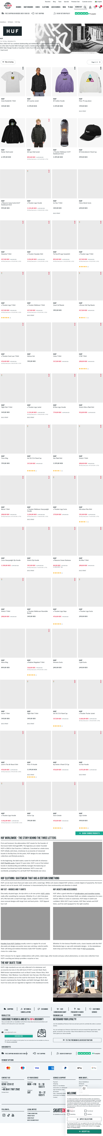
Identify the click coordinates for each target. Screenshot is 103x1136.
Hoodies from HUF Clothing (10, 943)
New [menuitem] (64, 7)
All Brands (81, 1083)
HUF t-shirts (45, 893)
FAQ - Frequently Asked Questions (77, 1012)
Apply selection (84, 1119)
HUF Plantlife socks (8, 863)
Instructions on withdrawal (60, 1087)
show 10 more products (89, 833)
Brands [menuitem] (18, 7)
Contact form (5, 1092)
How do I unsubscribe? (12, 1041)
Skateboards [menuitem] (28, 7)
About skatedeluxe (84, 1082)
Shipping (8, 1009)
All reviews (56, 1091)
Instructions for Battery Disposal (61, 1095)
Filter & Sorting (7, 62)
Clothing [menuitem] (45, 7)
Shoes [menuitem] (37, 7)
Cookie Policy (30, 1118)
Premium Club (58, 1016)
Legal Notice (32, 1110)
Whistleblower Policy (33, 1120)
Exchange (43, 1009)
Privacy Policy (31, 1116)
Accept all (84, 1132)
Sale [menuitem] (70, 7)
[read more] (4, 50)
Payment (55, 1082)
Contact (55, 1097)
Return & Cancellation (59, 1085)
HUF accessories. (89, 949)
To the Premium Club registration (77, 1040)
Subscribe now (19, 1036)
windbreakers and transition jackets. (87, 893)
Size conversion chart (58, 1089)
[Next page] (99, 62)
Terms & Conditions (32, 1113)
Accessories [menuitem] (55, 7)
